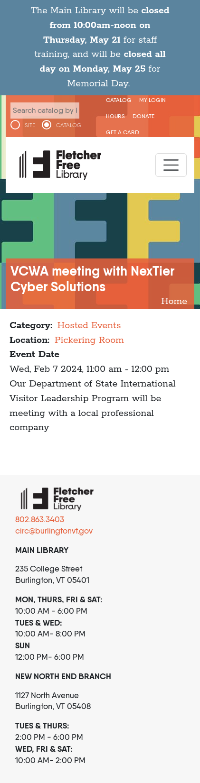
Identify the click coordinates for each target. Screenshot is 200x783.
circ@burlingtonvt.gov (54, 530)
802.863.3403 (39, 519)
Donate (143, 116)
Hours (115, 116)
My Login (152, 99)
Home (174, 301)
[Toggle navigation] (171, 165)
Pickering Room (89, 340)
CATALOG (69, 125)
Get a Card (122, 132)
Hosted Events (89, 326)
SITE (30, 125)
